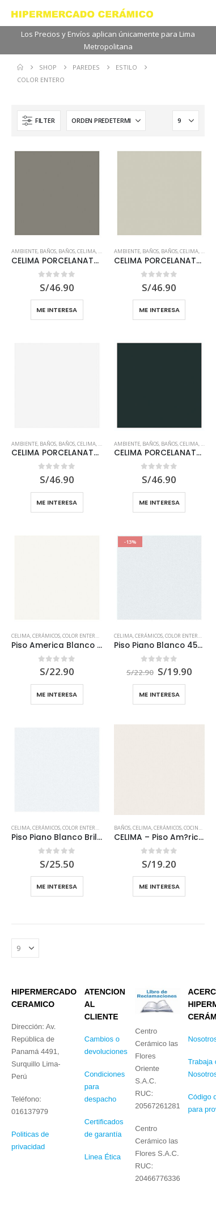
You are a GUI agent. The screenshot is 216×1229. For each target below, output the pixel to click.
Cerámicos (46, 635)
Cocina (193, 827)
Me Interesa (56, 694)
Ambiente (24, 251)
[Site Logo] (82, 13)
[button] (39, 120)
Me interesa (56, 309)
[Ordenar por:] (106, 120)
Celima (86, 251)
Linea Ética (102, 1157)
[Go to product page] (57, 193)
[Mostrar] (185, 120)
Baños (48, 251)
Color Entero (80, 635)
